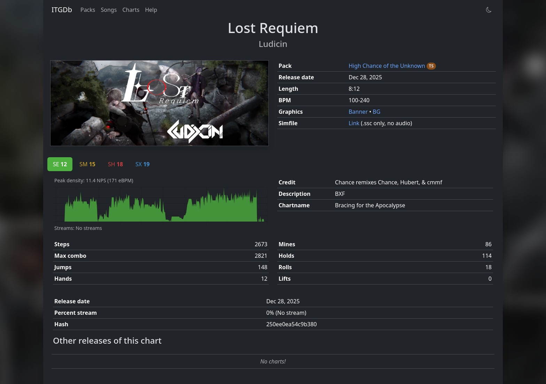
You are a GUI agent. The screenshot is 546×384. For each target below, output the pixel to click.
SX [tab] (142, 164)
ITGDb (62, 9)
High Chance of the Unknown (388, 66)
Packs (87, 10)
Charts (130, 10)
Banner (359, 111)
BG (376, 111)
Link (355, 123)
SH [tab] (115, 164)
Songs (109, 10)
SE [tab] (60, 164)
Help (151, 10)
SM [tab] (87, 164)
